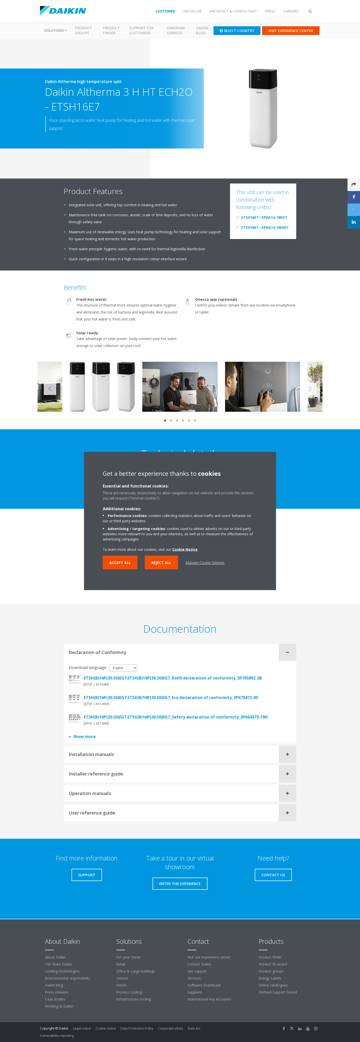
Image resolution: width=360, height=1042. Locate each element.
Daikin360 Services (176, 30)
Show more (84, 736)
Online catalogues (273, 985)
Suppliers (195, 992)
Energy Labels (270, 978)
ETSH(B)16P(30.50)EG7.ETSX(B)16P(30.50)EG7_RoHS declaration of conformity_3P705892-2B (173, 678)
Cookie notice (106, 1028)
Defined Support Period (278, 992)
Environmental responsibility (67, 978)
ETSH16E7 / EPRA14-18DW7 (264, 227)
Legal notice (82, 1028)
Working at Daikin (59, 1006)
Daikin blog (202, 30)
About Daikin (55, 957)
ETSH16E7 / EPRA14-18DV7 (264, 217)
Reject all (161, 562)
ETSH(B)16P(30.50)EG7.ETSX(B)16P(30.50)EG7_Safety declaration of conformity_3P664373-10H (176, 717)
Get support (197, 971)
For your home (128, 957)
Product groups (83, 30)
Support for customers (141, 30)
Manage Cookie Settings (205, 562)
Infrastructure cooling (133, 999)
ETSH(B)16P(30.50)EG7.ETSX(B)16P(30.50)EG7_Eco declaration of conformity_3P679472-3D (171, 697)
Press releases (56, 992)
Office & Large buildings (135, 971)
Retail (120, 964)
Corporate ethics (170, 1028)
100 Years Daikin (58, 964)
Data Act (194, 1028)
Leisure (122, 978)
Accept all (120, 562)
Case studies (55, 999)
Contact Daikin (199, 964)
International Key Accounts (209, 999)
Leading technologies (62, 971)
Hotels (121, 985)
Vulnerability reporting (57, 1035)
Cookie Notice (185, 549)
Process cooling (129, 992)
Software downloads (204, 985)
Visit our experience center (209, 957)
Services (194, 978)
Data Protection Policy (137, 1028)
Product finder (111, 30)
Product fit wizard (273, 964)
